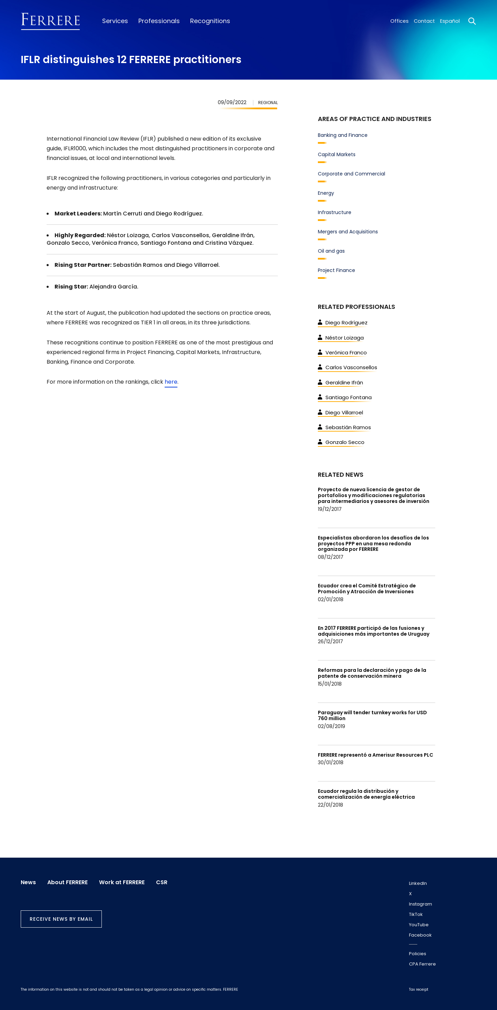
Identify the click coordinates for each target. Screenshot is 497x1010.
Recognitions (208, 21)
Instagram (420, 904)
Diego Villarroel (340, 412)
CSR (162, 882)
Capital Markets (336, 154)
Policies (417, 953)
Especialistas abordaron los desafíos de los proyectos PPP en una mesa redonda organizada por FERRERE (373, 543)
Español (450, 21)
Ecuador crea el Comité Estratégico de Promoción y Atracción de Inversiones (367, 588)
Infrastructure (334, 212)
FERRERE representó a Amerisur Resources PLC (375, 754)
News (28, 882)
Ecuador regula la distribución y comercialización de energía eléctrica (366, 794)
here (171, 382)
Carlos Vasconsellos (347, 367)
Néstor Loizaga (341, 337)
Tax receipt (418, 989)
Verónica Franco (342, 352)
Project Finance (336, 270)
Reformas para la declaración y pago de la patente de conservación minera (372, 673)
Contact (424, 21)
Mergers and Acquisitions (348, 231)
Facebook (420, 935)
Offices (399, 21)
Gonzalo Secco (341, 442)
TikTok (416, 914)
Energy (326, 193)
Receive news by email (61, 919)
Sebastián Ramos (344, 427)
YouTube (419, 924)
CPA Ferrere (422, 964)
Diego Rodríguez (343, 322)
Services (115, 21)
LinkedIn (418, 883)
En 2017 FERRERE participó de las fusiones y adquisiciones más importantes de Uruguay (373, 631)
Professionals (158, 21)
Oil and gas (331, 251)
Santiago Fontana (345, 397)
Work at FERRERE (122, 882)
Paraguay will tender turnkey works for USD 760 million (372, 715)
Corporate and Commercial (351, 173)
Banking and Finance (343, 135)
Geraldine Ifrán (340, 382)
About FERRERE (68, 882)
